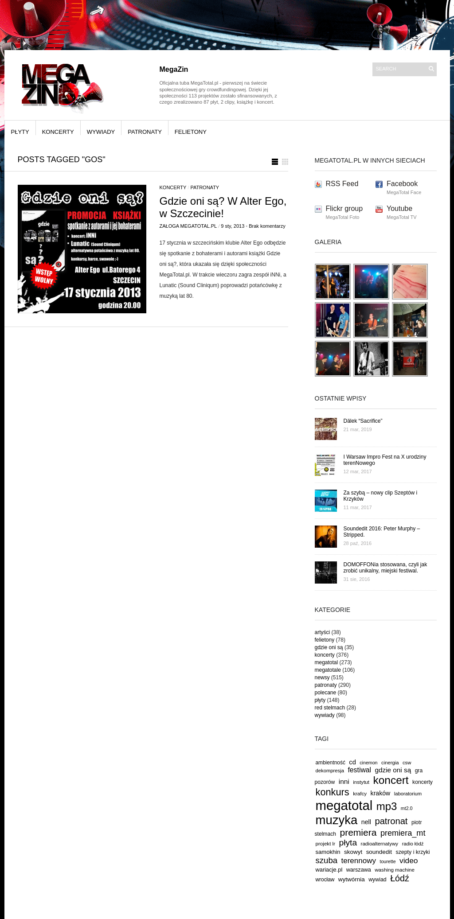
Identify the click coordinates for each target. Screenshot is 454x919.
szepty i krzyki (413, 852)
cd (352, 762)
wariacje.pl (329, 869)
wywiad (377, 879)
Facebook (402, 183)
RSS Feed (342, 183)
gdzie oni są (329, 647)
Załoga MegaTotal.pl (188, 226)
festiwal (359, 770)
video (408, 860)
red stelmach (330, 708)
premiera (358, 832)
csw (407, 762)
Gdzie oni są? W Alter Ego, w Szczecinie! (223, 207)
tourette (387, 861)
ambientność (330, 762)
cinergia (390, 762)
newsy (322, 677)
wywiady (101, 132)
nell (366, 822)
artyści (322, 632)
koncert (391, 780)
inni (344, 781)
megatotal (326, 662)
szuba (327, 860)
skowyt (353, 852)
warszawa (358, 870)
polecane (326, 692)
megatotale (328, 670)
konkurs (332, 792)
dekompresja (330, 770)
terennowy (358, 861)
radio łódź (413, 843)
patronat (391, 821)
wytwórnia (351, 879)
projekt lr (326, 843)
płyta (348, 842)
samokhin (328, 852)
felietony (191, 132)
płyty (20, 132)
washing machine (395, 869)
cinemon (368, 762)
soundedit (379, 852)
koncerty (58, 132)
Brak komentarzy (267, 226)
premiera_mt (403, 833)
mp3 (386, 806)
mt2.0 (407, 808)
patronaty (145, 132)
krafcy (360, 793)
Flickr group (344, 208)
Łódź (399, 878)
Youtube (399, 208)
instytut (361, 782)
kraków (381, 793)
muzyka (337, 820)
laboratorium (408, 793)
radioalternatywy (380, 843)
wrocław (325, 879)
